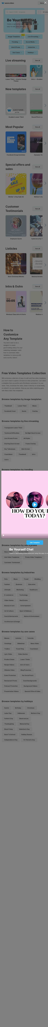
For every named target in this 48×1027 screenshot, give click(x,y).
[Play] (3, 535)
